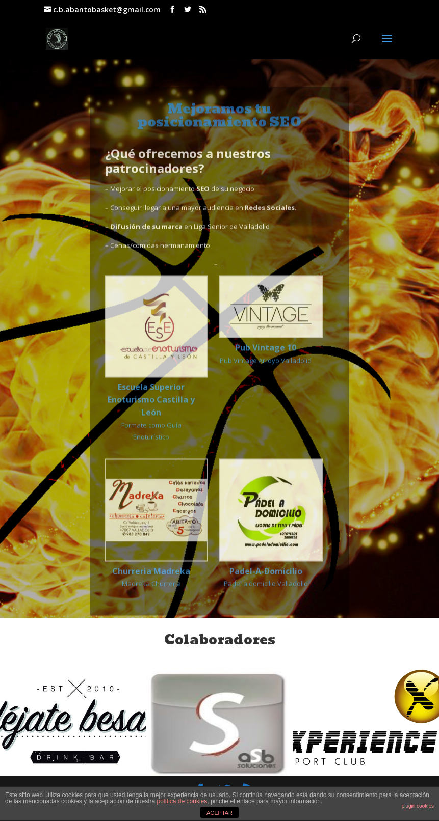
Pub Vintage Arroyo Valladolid (266, 379)
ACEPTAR (219, 813)
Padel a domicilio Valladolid (266, 602)
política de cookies (182, 801)
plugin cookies (418, 806)
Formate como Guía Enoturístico (151, 437)
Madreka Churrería (151, 602)
